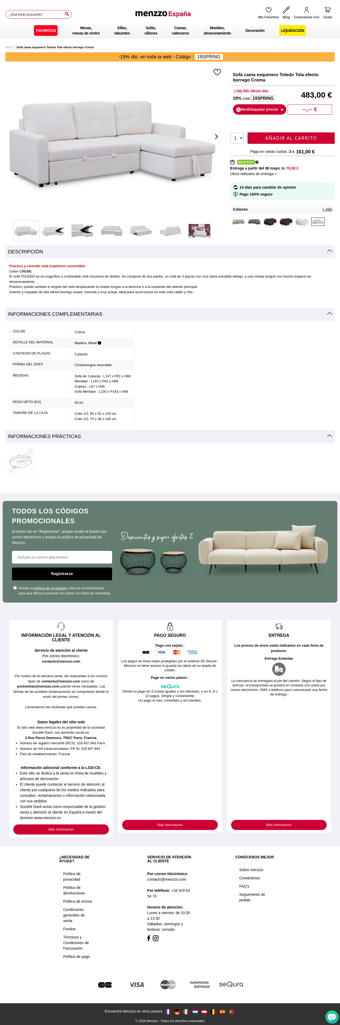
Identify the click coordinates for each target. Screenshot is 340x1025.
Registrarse (62, 573)
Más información (61, 829)
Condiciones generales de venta (74, 915)
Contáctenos (249, 878)
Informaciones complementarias (55, 314)
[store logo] (163, 14)
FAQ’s (244, 886)
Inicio (8, 47)
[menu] (170, 30)
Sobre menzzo (251, 870)
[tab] (170, 251)
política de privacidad (50, 588)
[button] (218, 72)
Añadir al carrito (291, 138)
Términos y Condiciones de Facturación (76, 942)
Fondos (69, 929)
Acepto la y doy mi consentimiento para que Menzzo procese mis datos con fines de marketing (61, 590)
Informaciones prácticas (44, 436)
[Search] (67, 14)
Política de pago (76, 956)
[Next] (216, 137)
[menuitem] (46, 30)
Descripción (25, 251)
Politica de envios (77, 901)
